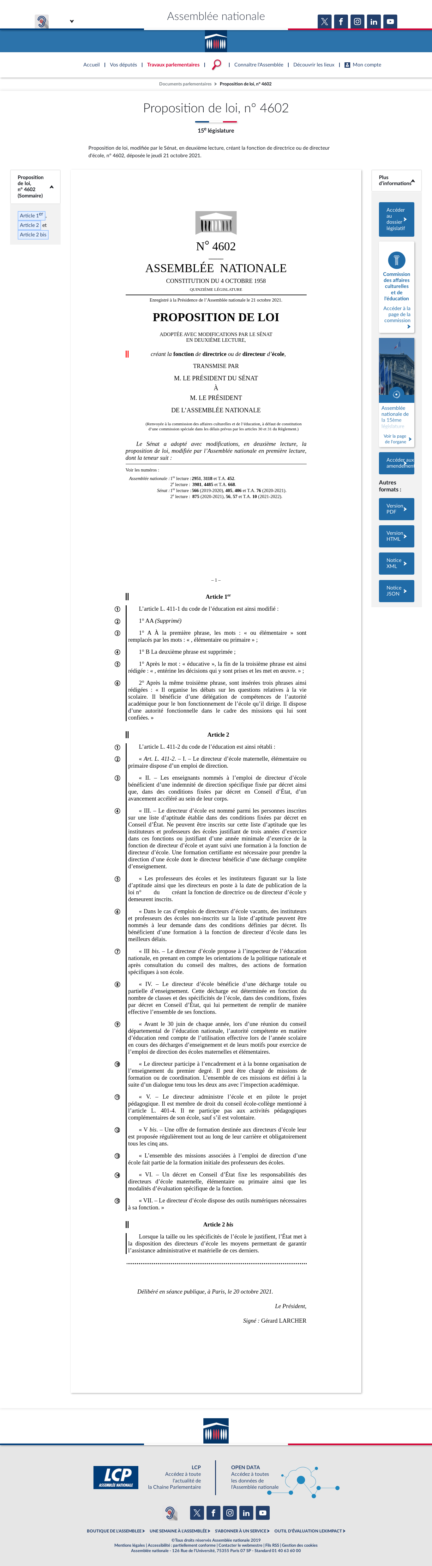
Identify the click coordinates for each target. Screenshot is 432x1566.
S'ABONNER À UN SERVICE (240, 1531)
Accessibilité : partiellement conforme (182, 1545)
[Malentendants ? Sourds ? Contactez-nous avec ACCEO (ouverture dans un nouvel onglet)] (169, 1512)
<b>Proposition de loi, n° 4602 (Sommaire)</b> (35, 186)
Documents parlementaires (185, 84)
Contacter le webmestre (240, 1545)
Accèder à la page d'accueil (216, 38)
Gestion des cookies (300, 1545)
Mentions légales (129, 1545)
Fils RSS (272, 1545)
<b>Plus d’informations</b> (396, 180)
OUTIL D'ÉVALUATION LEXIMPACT (308, 1531)
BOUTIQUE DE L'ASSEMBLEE (114, 1531)
